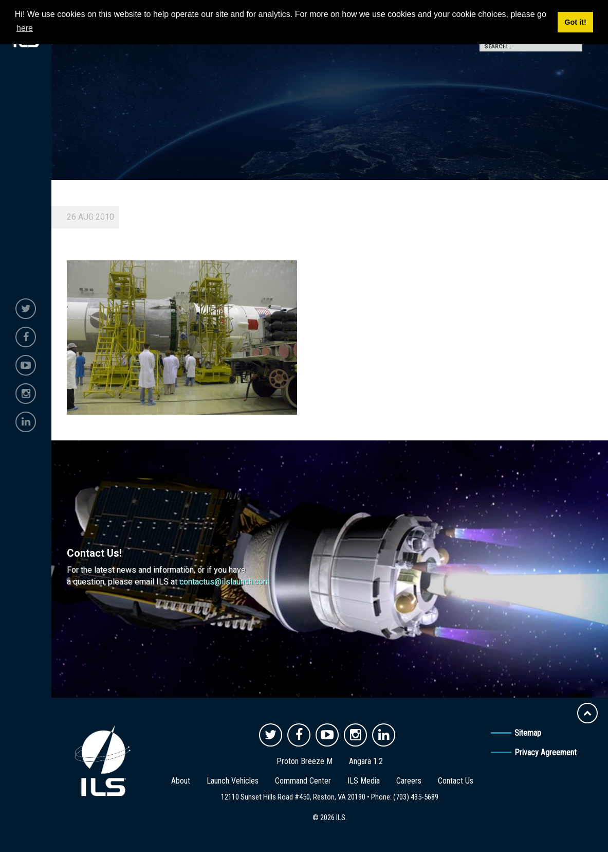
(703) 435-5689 (415, 797)
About (180, 781)
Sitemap (527, 733)
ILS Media (363, 781)
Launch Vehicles (233, 781)
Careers (408, 781)
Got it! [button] (575, 22)
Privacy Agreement (545, 752)
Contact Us (455, 781)
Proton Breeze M (305, 761)
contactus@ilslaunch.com (224, 582)
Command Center (303, 781)
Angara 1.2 (366, 761)
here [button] (24, 28)
